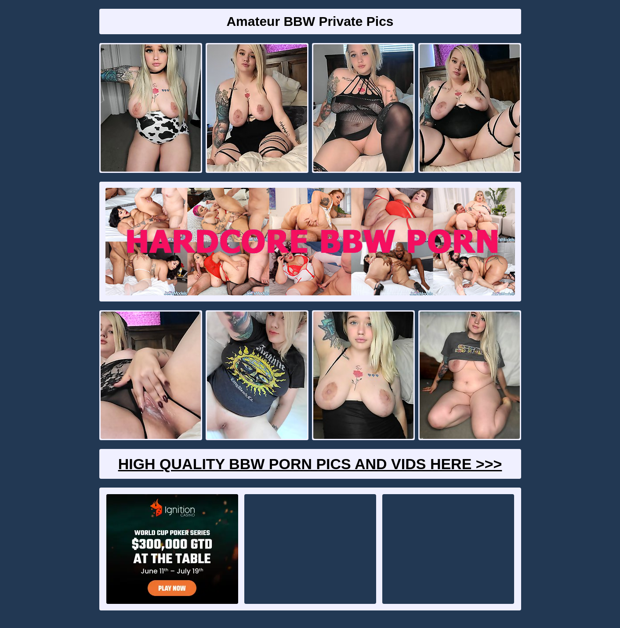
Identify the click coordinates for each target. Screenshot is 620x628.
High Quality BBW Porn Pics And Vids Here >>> (310, 464)
